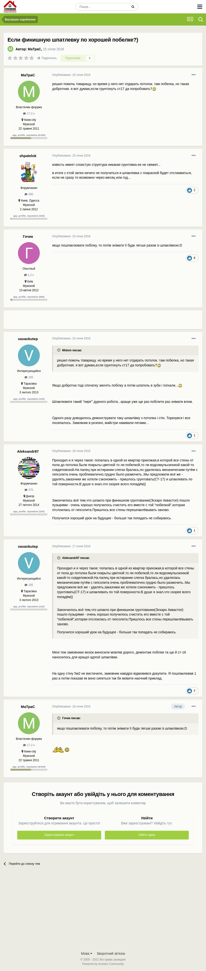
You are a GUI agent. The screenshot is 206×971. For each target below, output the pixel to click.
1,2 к (29, 275)
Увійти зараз (146, 835)
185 (29, 377)
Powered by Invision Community (103, 964)
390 (29, 194)
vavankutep (28, 339)
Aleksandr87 (28, 451)
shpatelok (27, 156)
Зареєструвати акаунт (59, 835)
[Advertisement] (109, 321)
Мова (86, 953)
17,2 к (28, 113)
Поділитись (47, 58)
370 (29, 490)
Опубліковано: (71, 75)
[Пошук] (101, 6)
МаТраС (34, 49)
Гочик (28, 236)
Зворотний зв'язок (111, 953)
